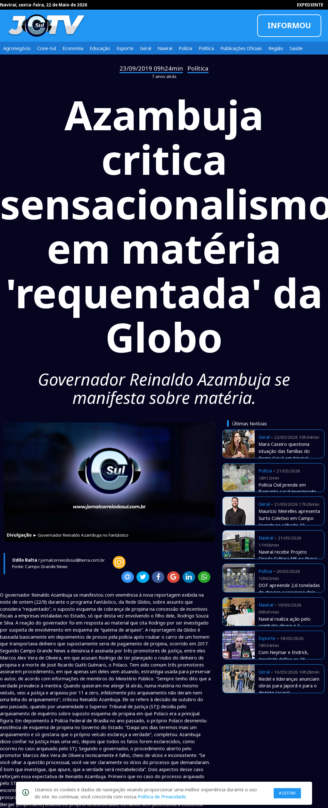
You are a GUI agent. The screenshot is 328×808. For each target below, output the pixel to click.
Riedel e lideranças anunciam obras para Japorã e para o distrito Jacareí (288, 686)
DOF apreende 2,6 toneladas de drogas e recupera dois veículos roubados (289, 592)
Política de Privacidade (162, 796)
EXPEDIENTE (310, 5)
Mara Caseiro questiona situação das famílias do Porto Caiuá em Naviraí (284, 451)
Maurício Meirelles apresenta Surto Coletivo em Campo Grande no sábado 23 (289, 518)
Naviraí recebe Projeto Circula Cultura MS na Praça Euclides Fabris (287, 559)
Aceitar (287, 793)
